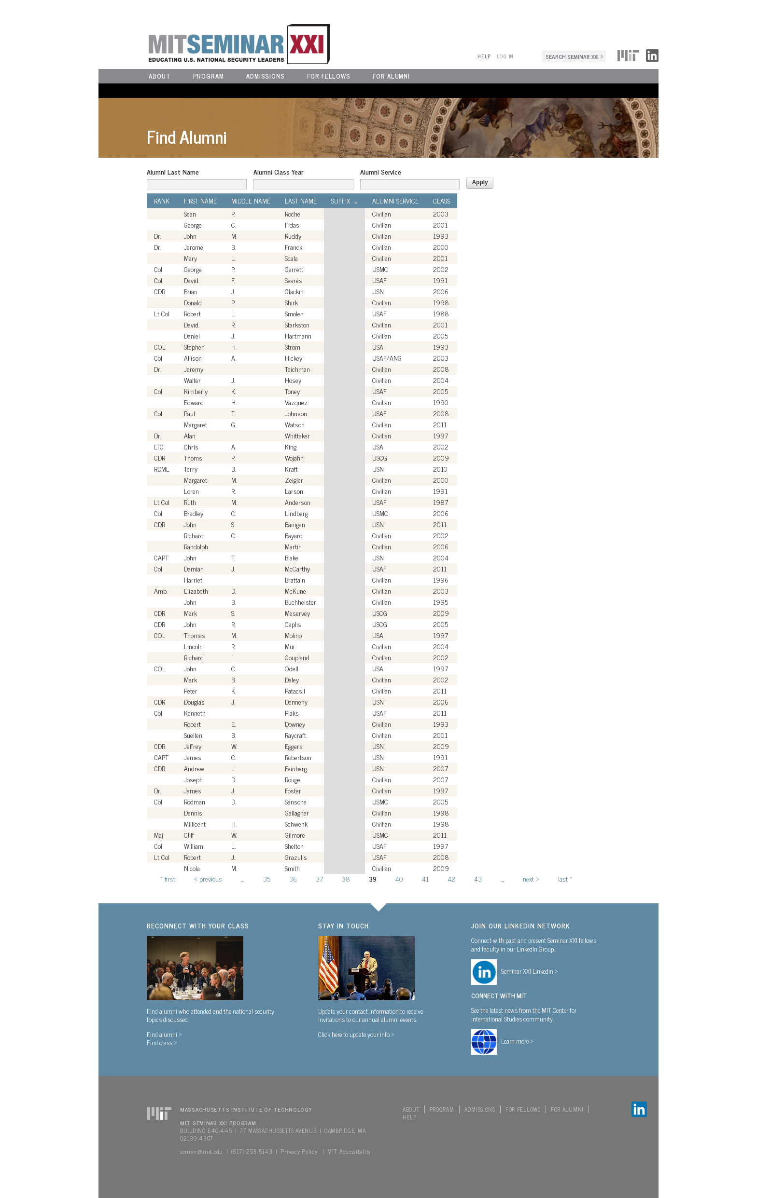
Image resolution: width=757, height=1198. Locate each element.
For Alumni (391, 76)
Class (441, 200)
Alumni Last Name (173, 172)
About (160, 76)
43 (478, 878)
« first (167, 878)
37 (319, 878)
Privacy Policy (298, 1151)
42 (451, 878)
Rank (161, 200)
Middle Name (250, 200)
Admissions (265, 76)
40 (399, 878)
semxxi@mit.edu (201, 1151)
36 (293, 878)
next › (531, 878)
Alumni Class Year (278, 172)
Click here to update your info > (356, 1034)
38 (346, 878)
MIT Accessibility (349, 1151)
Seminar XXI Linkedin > (529, 971)
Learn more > (517, 1040)
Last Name (301, 200)
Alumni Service (380, 172)
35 (266, 878)
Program (208, 76)
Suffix (344, 200)
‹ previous (208, 878)
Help (484, 56)
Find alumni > (164, 1034)
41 (425, 878)
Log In (505, 56)
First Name (200, 200)
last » (565, 878)
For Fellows (328, 76)
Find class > (162, 1042)
